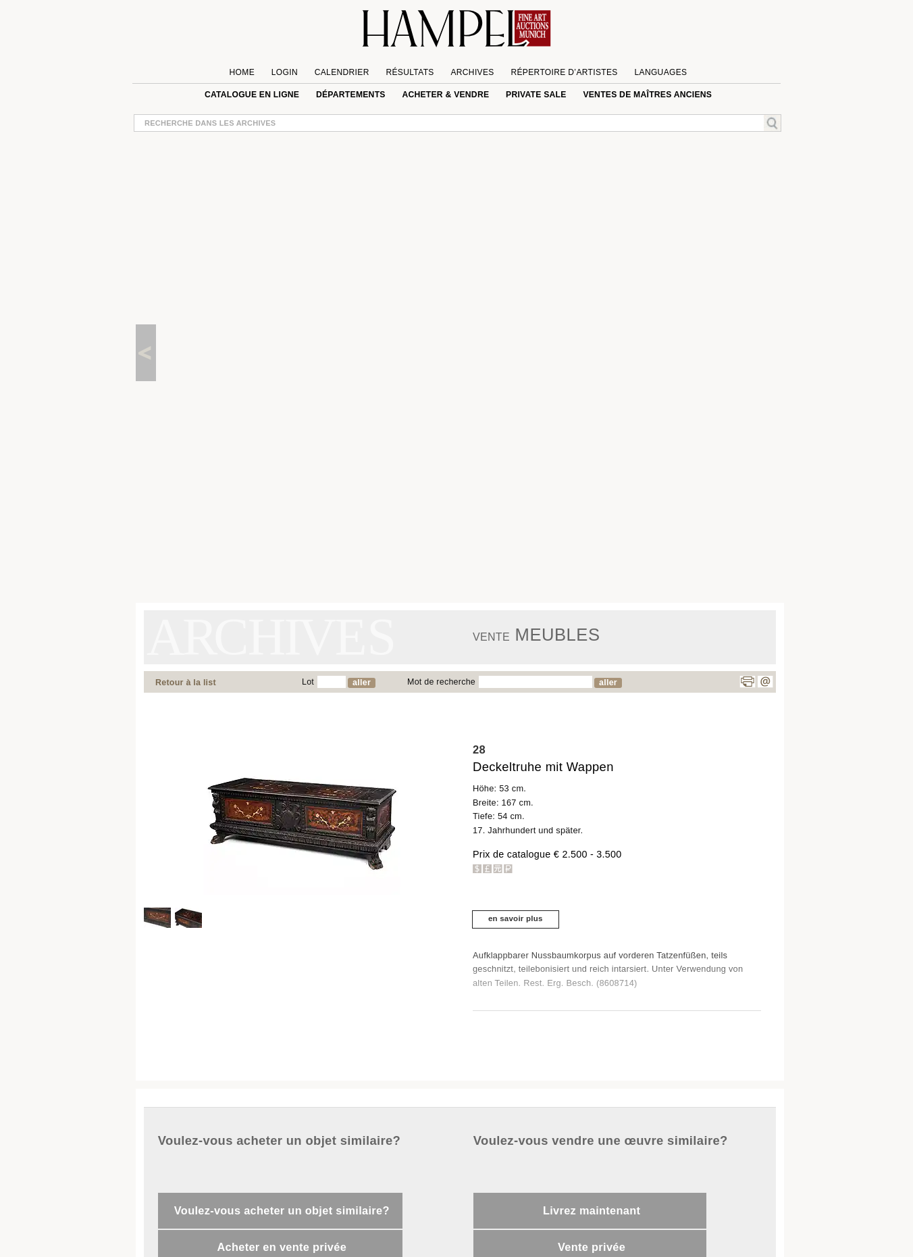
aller (362, 682)
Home (242, 72)
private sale (536, 94)
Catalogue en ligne (252, 94)
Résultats (410, 72)
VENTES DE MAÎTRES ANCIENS (647, 94)
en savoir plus (515, 918)
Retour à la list (185, 682)
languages (660, 72)
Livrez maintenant (591, 1210)
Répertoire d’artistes (564, 72)
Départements (351, 94)
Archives (472, 72)
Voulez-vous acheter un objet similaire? (282, 1210)
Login (284, 72)
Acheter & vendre (445, 94)
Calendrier (342, 72)
